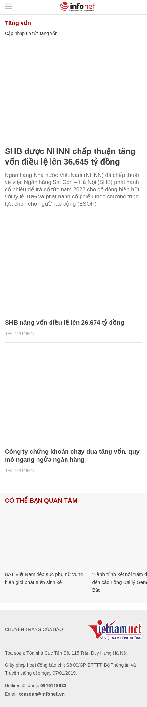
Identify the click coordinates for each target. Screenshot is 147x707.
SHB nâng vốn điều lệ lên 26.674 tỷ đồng (64, 322)
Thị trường (19, 333)
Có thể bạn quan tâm (41, 500)
